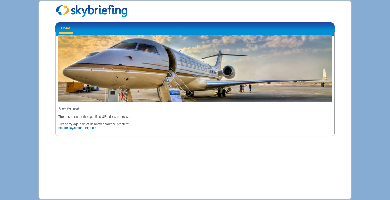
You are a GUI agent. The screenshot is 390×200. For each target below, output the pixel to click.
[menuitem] (66, 29)
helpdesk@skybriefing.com (77, 128)
